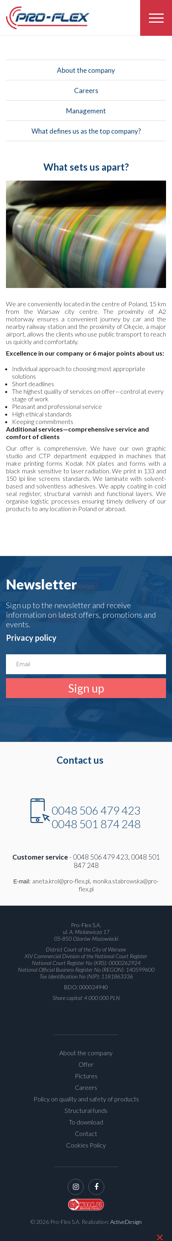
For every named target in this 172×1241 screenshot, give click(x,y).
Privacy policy (31, 637)
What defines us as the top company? (86, 134)
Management (86, 114)
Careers (86, 93)
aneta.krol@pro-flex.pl (61, 881)
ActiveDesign (126, 1221)
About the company (86, 73)
